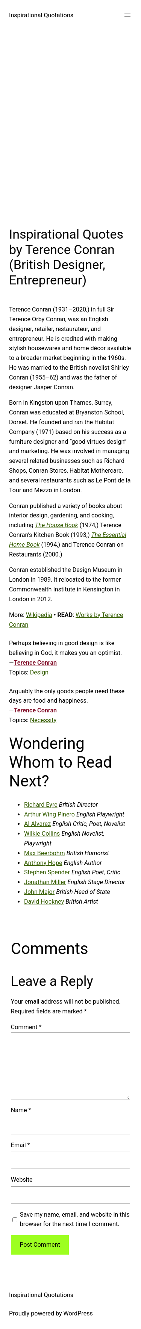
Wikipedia (39, 614)
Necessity (43, 720)
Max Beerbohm (44, 853)
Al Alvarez (37, 823)
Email (20, 1145)
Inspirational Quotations (41, 15)
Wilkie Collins (42, 833)
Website (22, 1179)
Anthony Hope (43, 862)
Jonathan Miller (45, 882)
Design (39, 672)
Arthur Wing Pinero (49, 814)
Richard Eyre (41, 804)
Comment (26, 1027)
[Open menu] (127, 15)
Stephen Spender (47, 872)
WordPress (78, 1313)
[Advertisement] (70, 126)
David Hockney (44, 901)
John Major (39, 891)
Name (21, 1110)
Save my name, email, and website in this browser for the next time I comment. (75, 1219)
